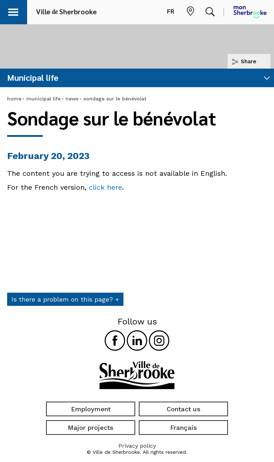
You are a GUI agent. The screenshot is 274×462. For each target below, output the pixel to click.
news (72, 98)
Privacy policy (137, 445)
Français (183, 427)
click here (105, 187)
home (14, 98)
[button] (15, 11)
